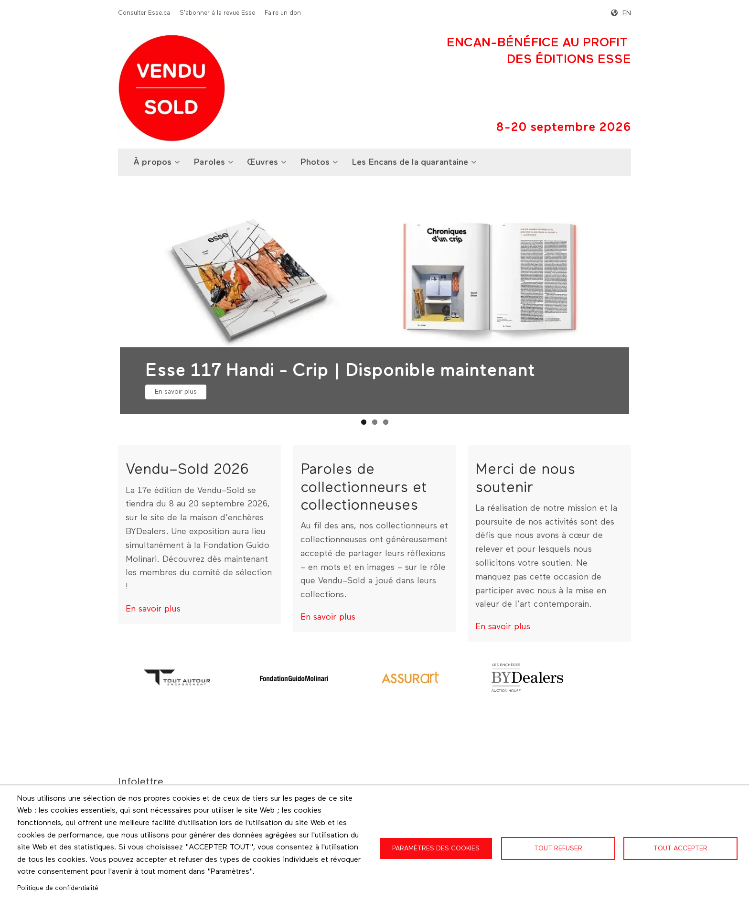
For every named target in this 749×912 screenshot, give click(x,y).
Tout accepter (680, 848)
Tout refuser (558, 848)
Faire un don (283, 13)
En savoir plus (176, 391)
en (626, 13)
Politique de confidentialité (57, 888)
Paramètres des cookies (436, 848)
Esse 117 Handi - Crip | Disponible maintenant (340, 371)
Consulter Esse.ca (144, 13)
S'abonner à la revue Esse (217, 13)
